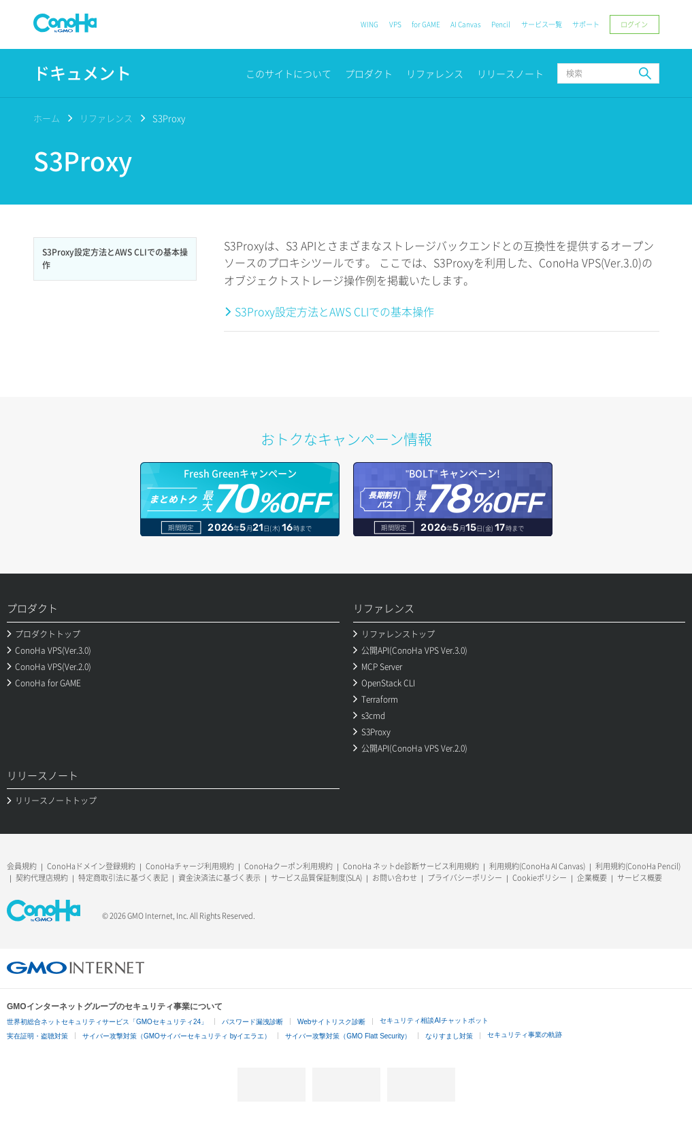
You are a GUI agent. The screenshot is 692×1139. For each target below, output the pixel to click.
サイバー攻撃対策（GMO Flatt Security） (348, 1036)
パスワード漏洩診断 (252, 1022)
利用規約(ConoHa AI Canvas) (537, 866)
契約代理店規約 (42, 877)
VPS (395, 24)
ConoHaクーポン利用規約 (288, 866)
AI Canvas (465, 24)
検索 (645, 73)
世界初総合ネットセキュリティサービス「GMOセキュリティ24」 (107, 1022)
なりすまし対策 (449, 1036)
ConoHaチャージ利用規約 (190, 866)
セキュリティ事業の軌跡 (524, 1034)
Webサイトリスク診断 (331, 1022)
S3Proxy (168, 117)
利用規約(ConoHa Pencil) (637, 866)
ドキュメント (82, 73)
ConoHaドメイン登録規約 (91, 866)
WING (369, 24)
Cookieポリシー (539, 877)
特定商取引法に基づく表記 (123, 877)
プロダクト (369, 73)
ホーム (46, 117)
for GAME (426, 24)
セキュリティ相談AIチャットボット (434, 1020)
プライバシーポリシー (464, 877)
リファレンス (434, 73)
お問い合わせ (394, 877)
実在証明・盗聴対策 (37, 1036)
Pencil (500, 24)
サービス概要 (639, 877)
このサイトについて (288, 73)
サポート (585, 24)
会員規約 (22, 866)
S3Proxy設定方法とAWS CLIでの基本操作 (334, 311)
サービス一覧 (541, 24)
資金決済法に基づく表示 (219, 877)
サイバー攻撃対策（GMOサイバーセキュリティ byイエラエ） (176, 1036)
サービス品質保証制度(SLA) (316, 877)
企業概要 (592, 877)
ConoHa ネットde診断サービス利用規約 (411, 866)
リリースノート (510, 73)
